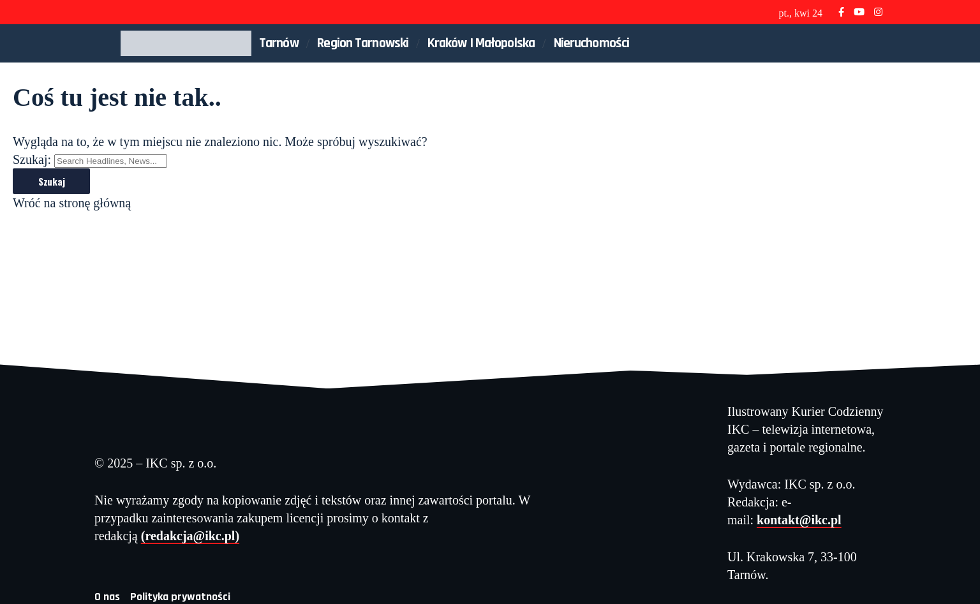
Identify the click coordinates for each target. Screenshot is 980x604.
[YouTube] (859, 11)
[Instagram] (878, 11)
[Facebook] (841, 11)
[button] (851, 43)
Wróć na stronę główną (72, 203)
